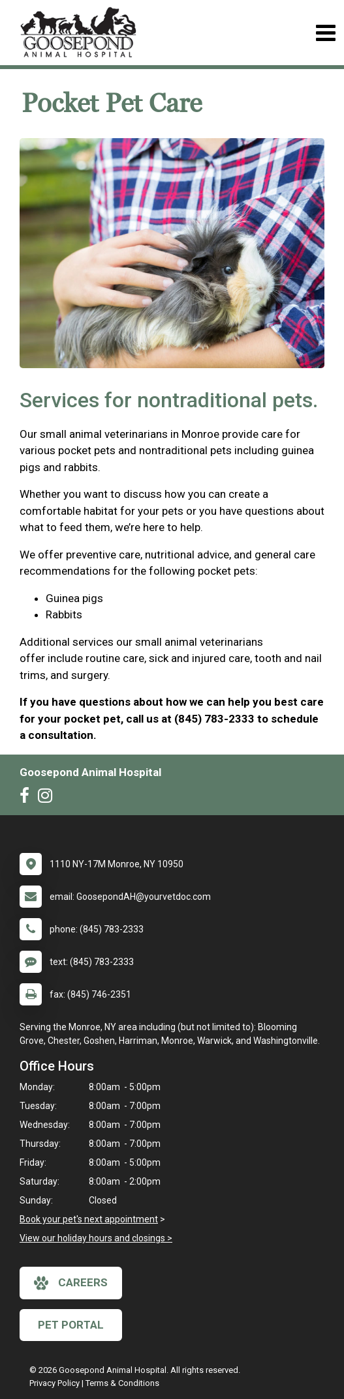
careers (71, 1283)
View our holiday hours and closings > (96, 1238)
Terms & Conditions (122, 1383)
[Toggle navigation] (325, 33)
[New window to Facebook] (28, 798)
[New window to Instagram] (48, 798)
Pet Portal (71, 1324)
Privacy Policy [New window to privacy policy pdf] (54, 1383)
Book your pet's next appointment (89, 1219)
